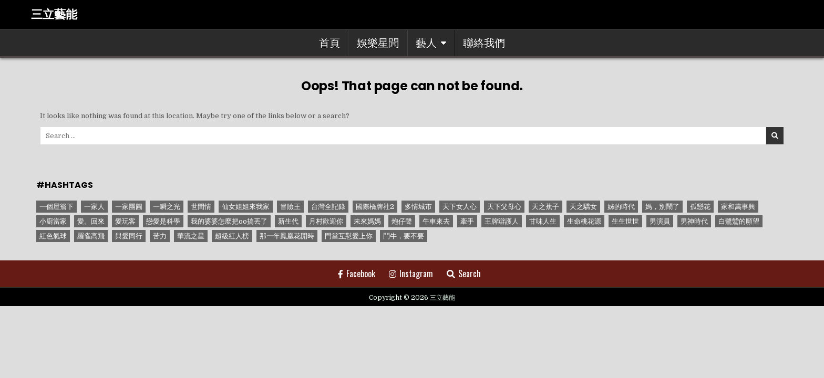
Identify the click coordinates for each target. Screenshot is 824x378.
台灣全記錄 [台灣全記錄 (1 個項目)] (328, 207)
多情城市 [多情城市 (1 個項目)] (418, 207)
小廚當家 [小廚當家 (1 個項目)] (53, 221)
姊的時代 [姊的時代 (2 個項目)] (621, 207)
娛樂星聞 (378, 43)
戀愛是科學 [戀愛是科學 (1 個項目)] (163, 221)
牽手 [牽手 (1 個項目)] (467, 221)
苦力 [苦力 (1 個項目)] (160, 236)
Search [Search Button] (464, 273)
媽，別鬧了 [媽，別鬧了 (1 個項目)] (662, 207)
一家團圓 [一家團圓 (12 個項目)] (128, 207)
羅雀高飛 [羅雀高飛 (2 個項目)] (91, 236)
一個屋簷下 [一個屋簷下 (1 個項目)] (56, 207)
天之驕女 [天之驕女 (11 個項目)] (583, 207)
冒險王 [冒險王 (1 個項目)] (290, 207)
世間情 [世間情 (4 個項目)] (201, 207)
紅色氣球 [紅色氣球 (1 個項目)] (53, 236)
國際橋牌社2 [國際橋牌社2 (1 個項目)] (375, 207)
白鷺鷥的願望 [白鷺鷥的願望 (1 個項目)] (738, 221)
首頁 (329, 43)
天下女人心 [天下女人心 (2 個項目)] (459, 207)
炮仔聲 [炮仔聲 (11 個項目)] (402, 221)
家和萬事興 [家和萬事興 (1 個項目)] (738, 207)
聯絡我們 (484, 43)
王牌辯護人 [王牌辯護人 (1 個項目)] (502, 221)
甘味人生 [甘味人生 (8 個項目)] (543, 221)
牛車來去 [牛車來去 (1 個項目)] (436, 221)
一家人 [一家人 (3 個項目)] (94, 207)
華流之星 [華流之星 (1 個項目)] (190, 236)
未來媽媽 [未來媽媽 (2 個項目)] (367, 221)
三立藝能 (54, 14)
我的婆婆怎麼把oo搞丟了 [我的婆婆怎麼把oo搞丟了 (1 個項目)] (229, 221)
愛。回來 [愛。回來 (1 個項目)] (91, 221)
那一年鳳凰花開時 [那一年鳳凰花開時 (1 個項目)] (287, 236)
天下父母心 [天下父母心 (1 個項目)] (504, 207)
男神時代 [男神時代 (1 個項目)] (694, 221)
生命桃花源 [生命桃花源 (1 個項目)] (584, 221)
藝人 (426, 43)
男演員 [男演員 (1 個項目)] (660, 221)
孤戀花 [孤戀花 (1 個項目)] (700, 207)
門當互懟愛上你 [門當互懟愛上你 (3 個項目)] (349, 236)
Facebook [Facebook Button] (356, 273)
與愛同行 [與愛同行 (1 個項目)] (128, 236)
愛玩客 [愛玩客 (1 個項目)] (125, 221)
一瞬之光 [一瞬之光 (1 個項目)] (166, 207)
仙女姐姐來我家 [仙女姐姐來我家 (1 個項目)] (246, 207)
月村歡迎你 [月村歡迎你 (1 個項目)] (326, 221)
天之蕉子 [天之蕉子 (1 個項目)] (545, 207)
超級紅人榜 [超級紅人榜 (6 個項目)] (232, 236)
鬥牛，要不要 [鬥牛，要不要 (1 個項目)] (403, 236)
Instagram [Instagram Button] (411, 273)
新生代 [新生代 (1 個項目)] (288, 221)
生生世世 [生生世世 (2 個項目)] (625, 221)
